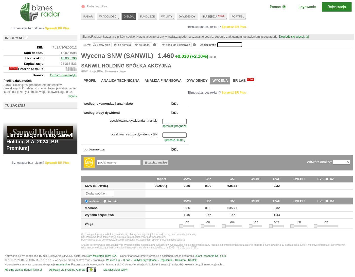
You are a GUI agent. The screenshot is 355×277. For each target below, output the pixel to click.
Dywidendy (197, 80)
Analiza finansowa (162, 80)
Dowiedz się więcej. (292, 36)
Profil (90, 80)
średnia (110, 201)
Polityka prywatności (145, 260)
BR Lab (243, 80)
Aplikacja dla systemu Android (67, 269)
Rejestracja (337, 7)
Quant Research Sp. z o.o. (211, 255)
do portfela (122, 45)
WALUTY (166, 16)
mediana (92, 201)
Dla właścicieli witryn (115, 269)
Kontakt (192, 260)
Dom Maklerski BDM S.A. (101, 255)
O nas (126, 260)
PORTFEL (237, 16)
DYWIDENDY (187, 16)
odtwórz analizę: (320, 162)
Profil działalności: (17, 80)
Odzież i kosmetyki (63, 75)
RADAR (88, 16)
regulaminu (63, 264)
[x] (307, 36)
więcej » (73, 96)
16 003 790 (69, 58)
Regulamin (166, 260)
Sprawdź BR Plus (234, 27)
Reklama (180, 260)
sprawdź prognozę (174, 126)
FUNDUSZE (147, 16)
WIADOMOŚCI (108, 16)
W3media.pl (113, 260)
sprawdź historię (174, 140)
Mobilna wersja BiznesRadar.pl (23, 269)
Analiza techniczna (120, 80)
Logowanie (307, 7)
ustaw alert (101, 45)
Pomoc (277, 7)
